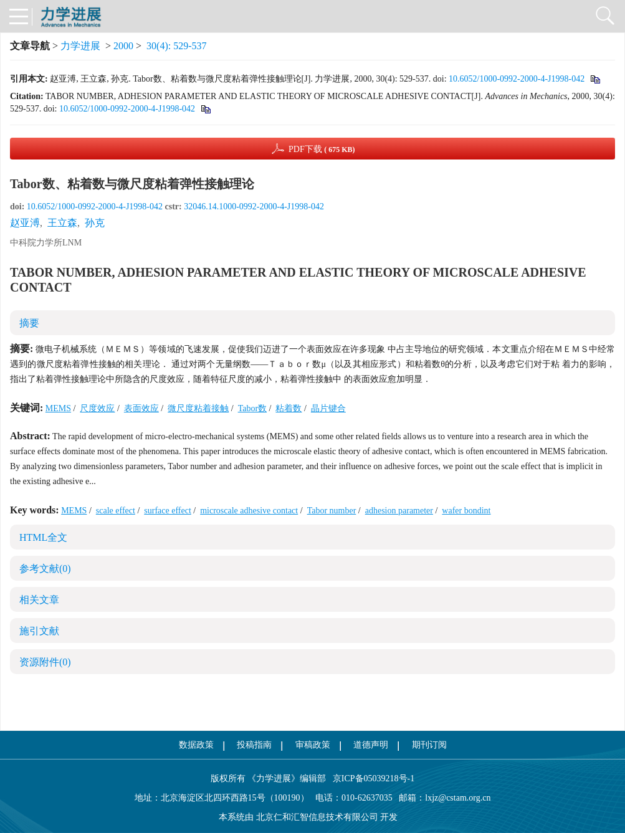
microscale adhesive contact (249, 510)
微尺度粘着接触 (198, 408)
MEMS (58, 408)
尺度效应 (97, 408)
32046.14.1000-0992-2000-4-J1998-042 (254, 206)
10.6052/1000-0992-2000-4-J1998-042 (516, 78)
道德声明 (370, 745)
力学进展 (80, 45)
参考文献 (45, 568)
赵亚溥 (25, 222)
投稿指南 (254, 745)
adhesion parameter (399, 510)
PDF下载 (322, 149)
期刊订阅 (429, 745)
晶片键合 (328, 408)
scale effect (115, 510)
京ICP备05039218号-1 (370, 778)
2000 (123, 45)
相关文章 (39, 599)
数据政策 (196, 745)
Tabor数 (252, 408)
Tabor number (331, 510)
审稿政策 (312, 745)
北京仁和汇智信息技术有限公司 (317, 817)
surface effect (167, 510)
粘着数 (288, 408)
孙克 (95, 222)
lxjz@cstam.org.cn (457, 797)
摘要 (29, 323)
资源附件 (45, 662)
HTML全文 (43, 537)
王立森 (62, 222)
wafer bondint (466, 510)
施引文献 (39, 631)
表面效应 (141, 408)
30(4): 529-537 (176, 45)
